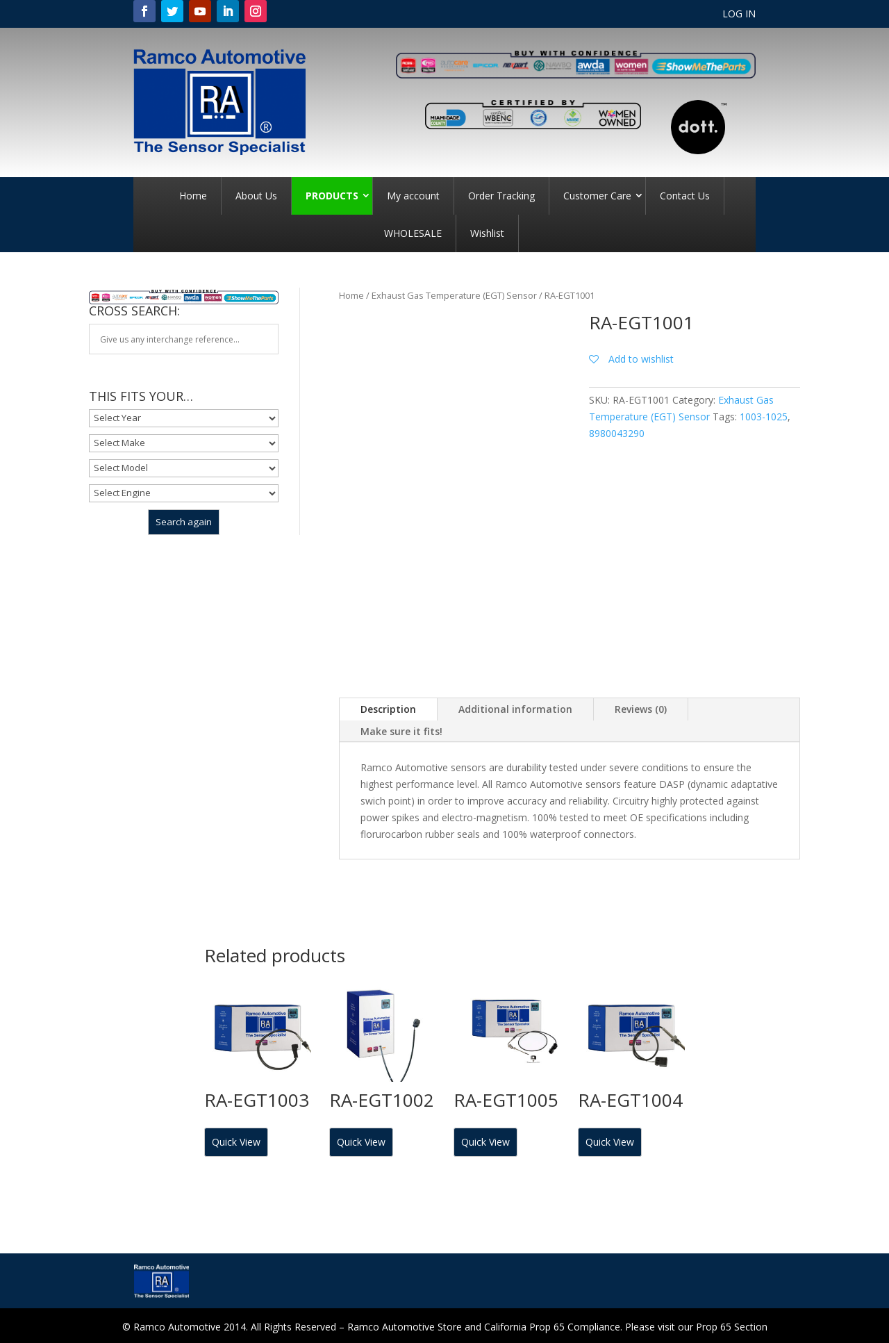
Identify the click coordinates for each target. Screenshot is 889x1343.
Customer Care (597, 195)
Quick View (236, 1141)
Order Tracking (501, 195)
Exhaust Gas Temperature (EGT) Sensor (454, 295)
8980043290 (617, 433)
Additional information (515, 709)
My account (413, 195)
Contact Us (685, 195)
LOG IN (739, 14)
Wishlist (487, 233)
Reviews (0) (641, 709)
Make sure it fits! (401, 731)
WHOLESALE (413, 233)
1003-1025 (764, 416)
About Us (256, 195)
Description (388, 709)
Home (193, 195)
